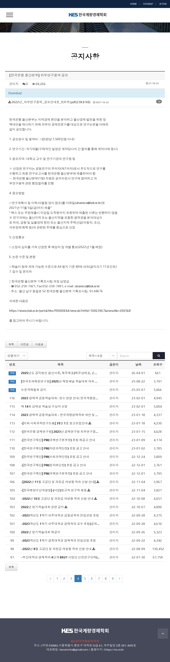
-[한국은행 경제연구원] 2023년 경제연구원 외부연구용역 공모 (63, 431)
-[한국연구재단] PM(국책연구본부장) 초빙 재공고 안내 (58, 440)
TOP (163, 633)
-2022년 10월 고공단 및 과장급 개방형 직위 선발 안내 (57, 498)
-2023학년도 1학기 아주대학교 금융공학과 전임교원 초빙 (60, 515)
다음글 (39, 344)
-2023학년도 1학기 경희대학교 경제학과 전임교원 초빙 (58, 540)
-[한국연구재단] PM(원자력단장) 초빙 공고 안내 (53, 465)
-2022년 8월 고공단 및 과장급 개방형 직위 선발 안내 (56, 549)
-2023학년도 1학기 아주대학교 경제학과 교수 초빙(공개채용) (62, 524)
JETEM (163, 3)
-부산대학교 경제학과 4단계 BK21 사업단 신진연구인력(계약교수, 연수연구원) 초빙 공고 (81, 557)
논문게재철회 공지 (33, 389)
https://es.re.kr (114, 649)
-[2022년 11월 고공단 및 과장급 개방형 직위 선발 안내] (58, 482)
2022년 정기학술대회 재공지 (40, 532)
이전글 (25, 344)
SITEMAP (148, 3)
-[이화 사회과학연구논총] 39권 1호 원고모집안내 (54, 423)
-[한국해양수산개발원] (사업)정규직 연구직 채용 (54, 490)
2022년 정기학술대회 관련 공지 (42, 507)
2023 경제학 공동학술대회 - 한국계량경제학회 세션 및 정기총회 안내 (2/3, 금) (73, 415)
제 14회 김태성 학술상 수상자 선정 (44, 406)
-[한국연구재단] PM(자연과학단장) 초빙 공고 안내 (55, 448)
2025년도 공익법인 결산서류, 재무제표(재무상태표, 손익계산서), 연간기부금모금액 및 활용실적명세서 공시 (93, 373)
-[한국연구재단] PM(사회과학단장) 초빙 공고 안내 (55, 456)
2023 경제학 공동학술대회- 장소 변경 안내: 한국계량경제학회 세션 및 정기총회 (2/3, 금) (80, 398)
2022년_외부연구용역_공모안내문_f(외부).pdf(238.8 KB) (51, 102)
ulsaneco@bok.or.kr (88, 203)
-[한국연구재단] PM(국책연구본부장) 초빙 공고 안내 (56, 473)
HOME (133, 3)
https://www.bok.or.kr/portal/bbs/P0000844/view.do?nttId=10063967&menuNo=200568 (70, 310)
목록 (11, 344)
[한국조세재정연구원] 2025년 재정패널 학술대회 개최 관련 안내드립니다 (70, 381)
